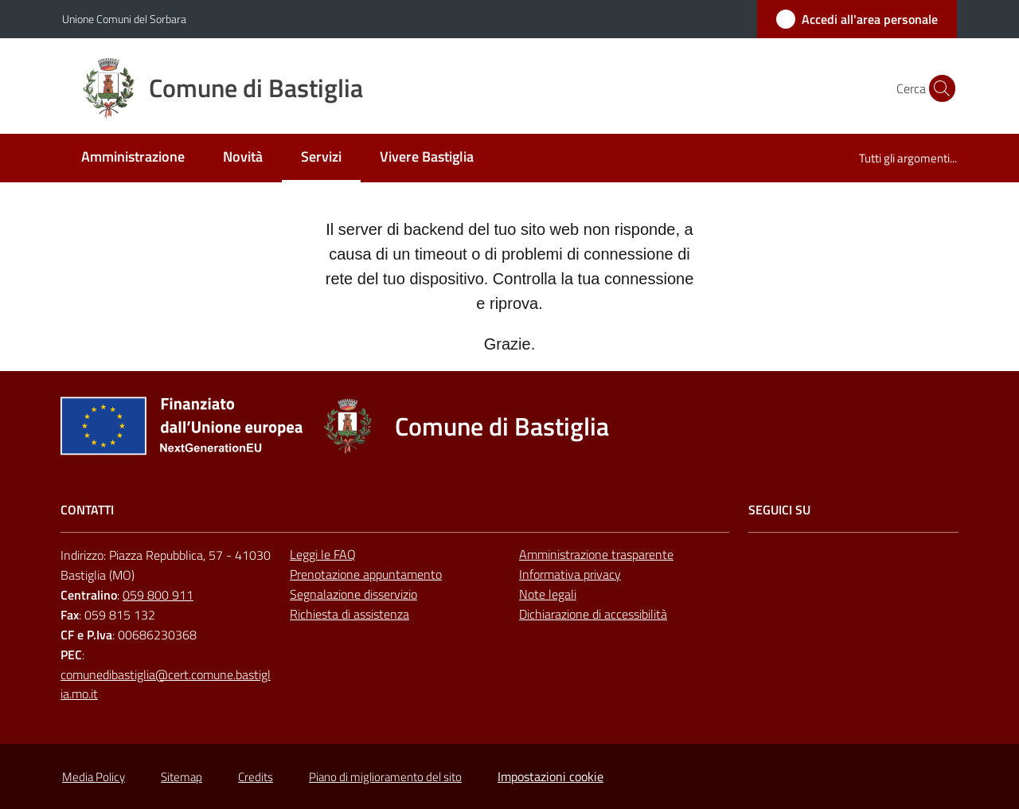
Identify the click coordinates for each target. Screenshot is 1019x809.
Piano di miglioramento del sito (385, 777)
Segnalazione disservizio (353, 594)
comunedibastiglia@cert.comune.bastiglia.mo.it (166, 684)
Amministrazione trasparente (596, 554)
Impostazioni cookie (550, 776)
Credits (255, 777)
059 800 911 (158, 594)
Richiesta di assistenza (349, 613)
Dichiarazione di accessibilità (593, 613)
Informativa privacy (570, 574)
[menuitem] (133, 158)
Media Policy (93, 777)
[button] (938, 88)
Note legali (547, 594)
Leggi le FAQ (323, 554)
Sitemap (181, 777)
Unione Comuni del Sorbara (124, 18)
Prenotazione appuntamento (366, 574)
